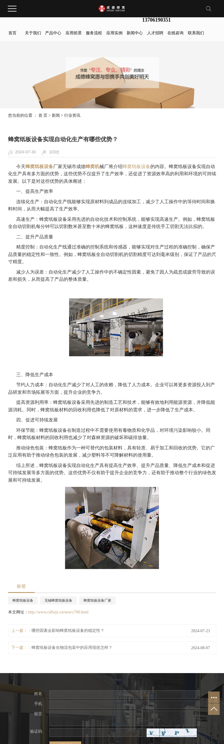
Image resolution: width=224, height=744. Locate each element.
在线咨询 (175, 33)
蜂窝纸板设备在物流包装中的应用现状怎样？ (72, 647)
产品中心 (53, 33)
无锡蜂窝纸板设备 (58, 600)
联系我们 (196, 33)
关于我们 (33, 33)
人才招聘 (155, 33)
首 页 (43, 115)
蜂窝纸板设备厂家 (97, 600)
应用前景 (74, 33)
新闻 (56, 115)
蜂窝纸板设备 (136, 166)
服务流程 (94, 33)
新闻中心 (135, 33)
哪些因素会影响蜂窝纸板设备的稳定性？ (68, 630)
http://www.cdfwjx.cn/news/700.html (58, 612)
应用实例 (114, 33)
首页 (12, 33)
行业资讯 (72, 115)
